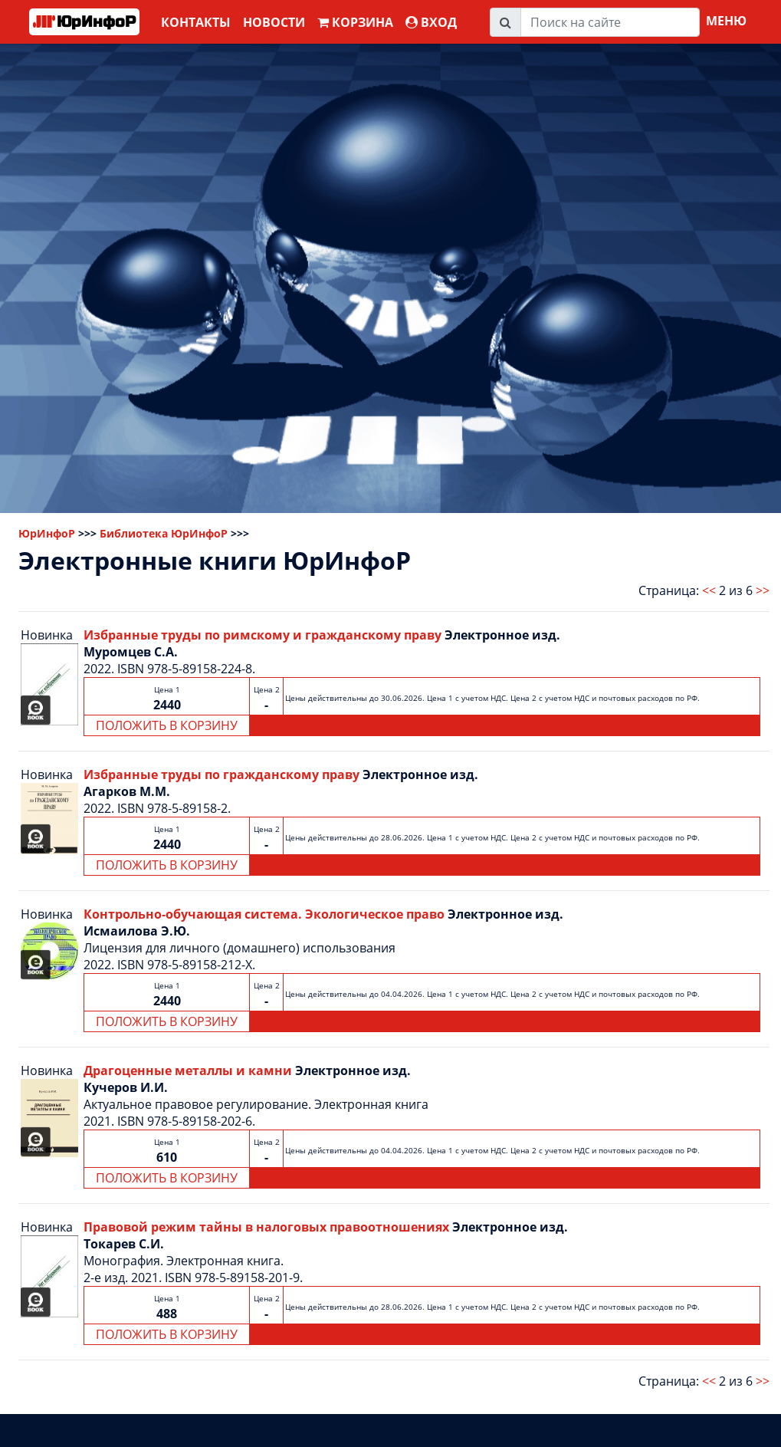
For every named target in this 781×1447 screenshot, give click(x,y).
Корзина (355, 22)
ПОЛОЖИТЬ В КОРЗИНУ (167, 725)
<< (709, 590)
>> (763, 590)
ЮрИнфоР (46, 533)
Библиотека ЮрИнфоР (164, 533)
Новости (274, 22)
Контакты (196, 22)
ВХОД (431, 22)
